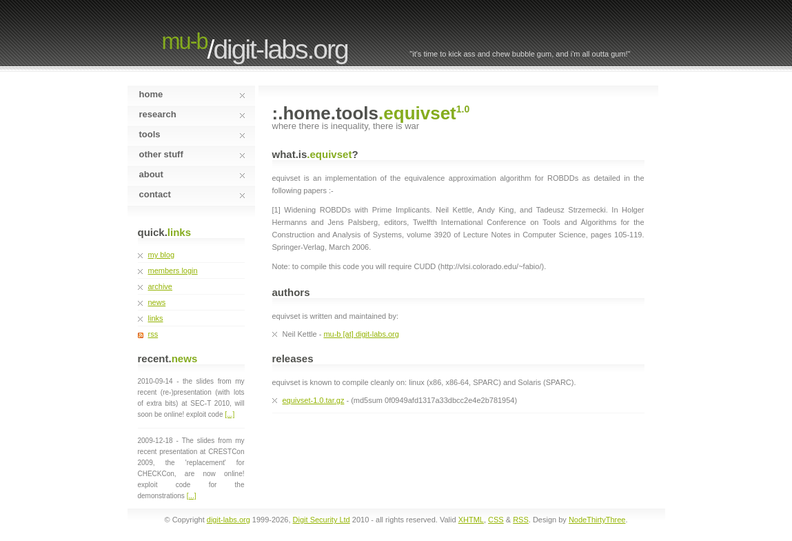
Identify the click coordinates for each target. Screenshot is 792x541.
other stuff (192, 154)
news (157, 302)
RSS (521, 519)
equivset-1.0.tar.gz (314, 400)
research (192, 114)
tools (192, 134)
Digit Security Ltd (321, 519)
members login (173, 270)
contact (192, 194)
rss (153, 334)
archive (160, 286)
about (192, 174)
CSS (496, 519)
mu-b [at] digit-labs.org (360, 334)
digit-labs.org (280, 49)
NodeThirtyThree (597, 519)
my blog (161, 254)
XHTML (471, 519)
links (155, 318)
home (192, 94)
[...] (229, 414)
